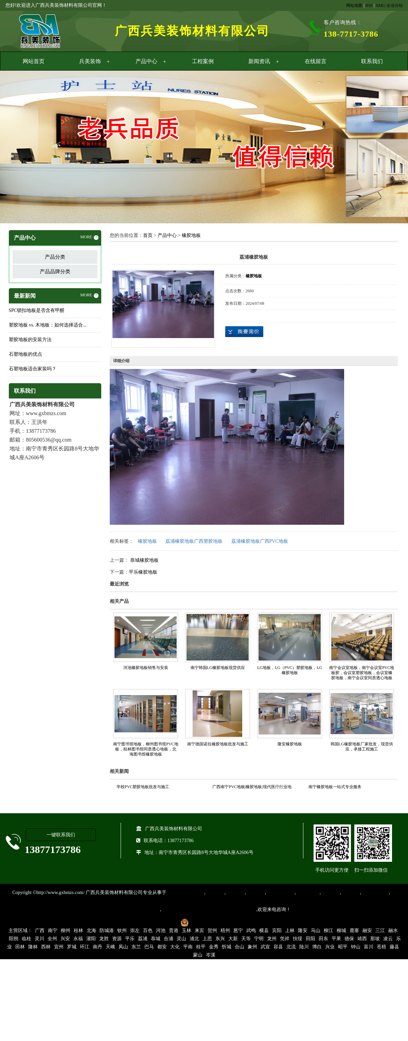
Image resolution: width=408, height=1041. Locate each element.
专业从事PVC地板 (185, 892)
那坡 (375, 938)
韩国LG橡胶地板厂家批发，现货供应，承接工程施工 (362, 746)
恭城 (155, 938)
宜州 (59, 946)
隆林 (33, 946)
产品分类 (55, 257)
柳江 (328, 930)
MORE (89, 237)
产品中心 (146, 61)
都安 (162, 946)
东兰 (136, 946)
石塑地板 (350, 892)
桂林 (78, 930)
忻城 (226, 946)
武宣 (265, 946)
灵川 (39, 938)
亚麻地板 (330, 892)
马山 (315, 930)
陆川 (304, 946)
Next (385, 148)
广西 (40, 930)
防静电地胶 (308, 892)
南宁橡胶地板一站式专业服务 (334, 786)
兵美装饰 (90, 61)
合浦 (168, 938)
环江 (84, 946)
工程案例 (203, 61)
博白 (317, 946)
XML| (380, 5)
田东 (323, 938)
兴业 (330, 946)
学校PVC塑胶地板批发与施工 (143, 786)
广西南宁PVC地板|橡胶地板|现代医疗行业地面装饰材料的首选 (251, 787)
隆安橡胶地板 (290, 744)
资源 (117, 938)
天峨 (110, 946)
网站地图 (354, 5)
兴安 (65, 938)
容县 (278, 946)
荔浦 (142, 938)
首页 (148, 235)
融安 (367, 930)
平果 (336, 938)
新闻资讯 (259, 61)
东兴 (220, 938)
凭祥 (284, 938)
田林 (20, 946)
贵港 (173, 930)
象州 (252, 946)
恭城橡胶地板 (144, 560)
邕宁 (238, 930)
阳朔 (13, 938)
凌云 (388, 938)
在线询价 (244, 331)
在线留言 (315, 61)
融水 (393, 930)
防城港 (107, 930)
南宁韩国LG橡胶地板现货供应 (218, 667)
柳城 (341, 930)
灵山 (181, 938)
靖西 (362, 938)
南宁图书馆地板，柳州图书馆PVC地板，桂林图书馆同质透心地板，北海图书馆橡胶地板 (145, 749)
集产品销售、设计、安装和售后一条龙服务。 (208, 909)
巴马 (149, 946)
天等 (246, 938)
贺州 (212, 930)
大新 (233, 938)
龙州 (272, 938)
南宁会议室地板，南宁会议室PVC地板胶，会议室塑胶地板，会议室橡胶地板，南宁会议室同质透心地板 (361, 672)
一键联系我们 (61, 834)
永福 (78, 938)
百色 (148, 930)
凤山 (123, 946)
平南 (188, 946)
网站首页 (34, 61)
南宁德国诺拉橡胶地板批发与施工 (217, 744)
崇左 (135, 930)
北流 (291, 946)
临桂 (26, 938)
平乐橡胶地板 (143, 572)
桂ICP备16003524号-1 (153, 922)
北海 (91, 930)
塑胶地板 (215, 892)
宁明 (259, 938)
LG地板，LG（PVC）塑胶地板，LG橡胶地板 (289, 670)
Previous (22, 148)
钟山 (355, 946)
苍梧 (381, 946)
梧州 (225, 930)
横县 (264, 930)
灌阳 (91, 938)
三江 (380, 930)
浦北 (194, 938)
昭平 (343, 946)
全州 (52, 938)
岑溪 (210, 955)
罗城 (71, 946)
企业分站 (395, 5)
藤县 (394, 946)
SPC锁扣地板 (375, 892)
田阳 (310, 938)
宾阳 (277, 930)
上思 (207, 938)
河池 (160, 930)
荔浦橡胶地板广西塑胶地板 (194, 541)
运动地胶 (255, 892)
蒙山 (197, 955)
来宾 (199, 930)
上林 (290, 930)
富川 (368, 946)
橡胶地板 (191, 235)
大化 (175, 946)
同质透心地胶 (280, 892)
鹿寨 (354, 930)
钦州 (122, 930)
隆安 (302, 930)
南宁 (52, 930)
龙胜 (104, 938)
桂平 (201, 946)
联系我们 (372, 61)
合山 (239, 946)
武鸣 (251, 930)
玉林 (186, 930)
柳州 (65, 930)
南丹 (97, 946)
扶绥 (297, 938)
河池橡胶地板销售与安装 (145, 667)
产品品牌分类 (55, 271)
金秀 (213, 946)
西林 (46, 946)
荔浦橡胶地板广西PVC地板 (259, 541)
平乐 (130, 938)
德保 (349, 938)
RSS (369, 5)
